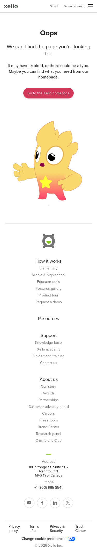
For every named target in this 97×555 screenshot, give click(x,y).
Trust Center (80, 528)
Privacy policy (14, 528)
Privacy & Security (57, 528)
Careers (48, 414)
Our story (48, 387)
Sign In (54, 6)
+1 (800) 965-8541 (48, 488)
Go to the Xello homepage (48, 93)
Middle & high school (48, 275)
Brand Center (48, 427)
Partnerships (49, 400)
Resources (48, 318)
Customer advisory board (48, 407)
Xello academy (48, 349)
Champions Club (48, 441)
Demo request (74, 6)
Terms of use (34, 528)
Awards (49, 393)
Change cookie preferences (48, 539)
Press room (48, 420)
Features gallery (49, 289)
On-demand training (48, 356)
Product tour (48, 295)
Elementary (48, 268)
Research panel (48, 434)
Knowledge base (48, 343)
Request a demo (48, 302)
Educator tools (48, 282)
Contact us (48, 363)
